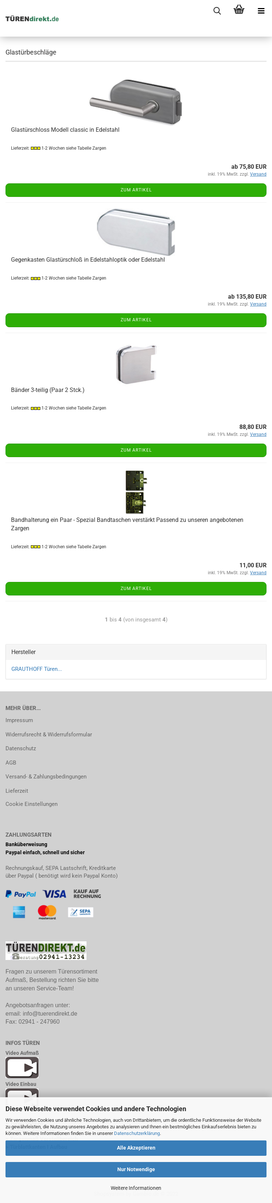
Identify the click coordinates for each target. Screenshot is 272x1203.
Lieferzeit (16, 791)
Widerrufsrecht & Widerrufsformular (48, 734)
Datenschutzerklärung (137, 1133)
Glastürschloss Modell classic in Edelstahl (65, 129)
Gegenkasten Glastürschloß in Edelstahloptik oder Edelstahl (88, 259)
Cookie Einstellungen (31, 804)
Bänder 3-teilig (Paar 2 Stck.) (48, 389)
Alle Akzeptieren (136, 1148)
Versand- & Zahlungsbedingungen (46, 776)
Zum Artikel (136, 190)
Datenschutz (20, 748)
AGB (10, 762)
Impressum (19, 720)
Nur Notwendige (136, 1169)
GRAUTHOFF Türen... (36, 669)
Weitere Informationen (136, 1188)
